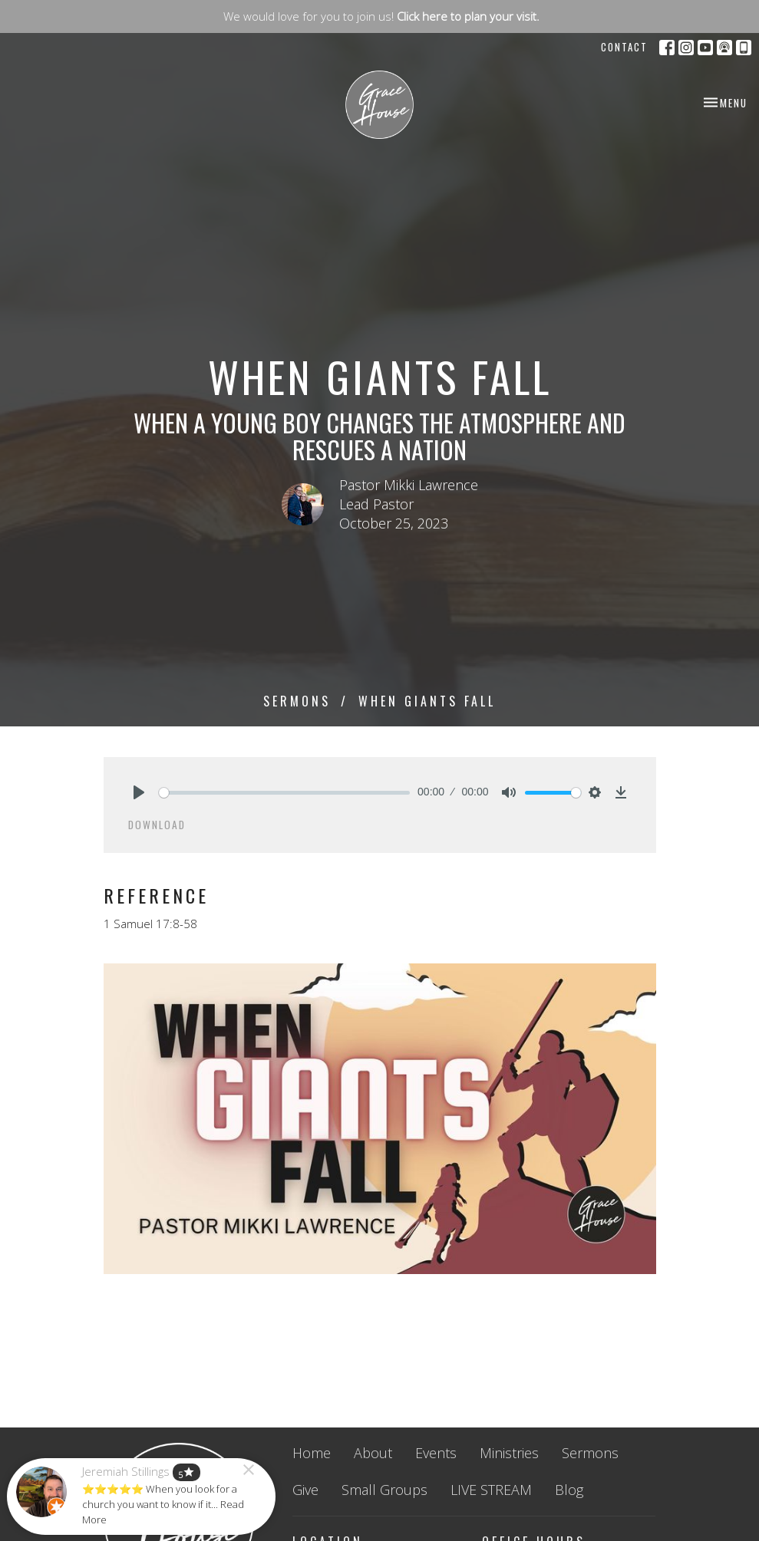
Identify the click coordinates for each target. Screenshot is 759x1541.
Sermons (297, 701)
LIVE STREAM (491, 1489)
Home (311, 1453)
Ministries (509, 1453)
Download (157, 824)
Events (436, 1453)
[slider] (285, 792)
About (373, 1453)
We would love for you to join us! (381, 16)
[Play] (139, 792)
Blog (569, 1489)
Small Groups (384, 1489)
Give (305, 1489)
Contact (624, 46)
